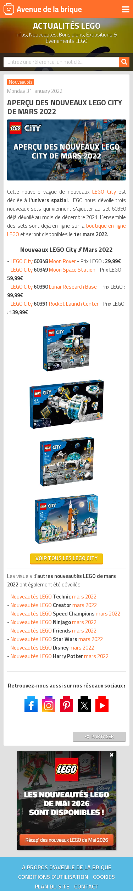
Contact (86, 886)
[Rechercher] (124, 62)
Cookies (104, 877)
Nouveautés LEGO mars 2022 (53, 596)
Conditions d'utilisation (53, 877)
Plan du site (52, 886)
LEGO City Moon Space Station (53, 270)
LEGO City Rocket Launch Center (55, 304)
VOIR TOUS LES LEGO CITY (66, 558)
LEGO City (104, 192)
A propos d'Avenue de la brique (66, 867)
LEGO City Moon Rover (43, 261)
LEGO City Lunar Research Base (54, 287)
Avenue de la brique (43, 9)
